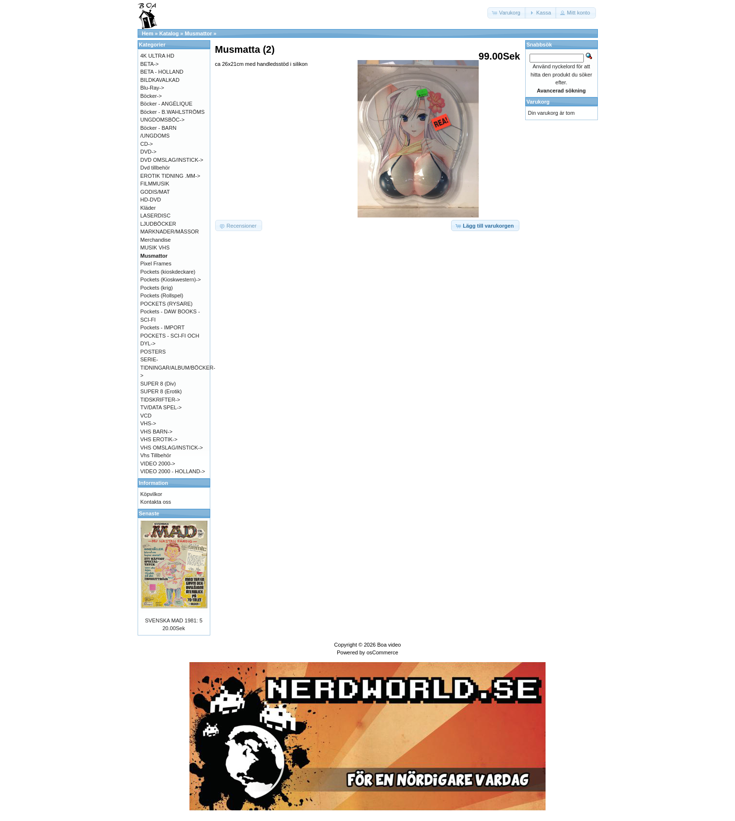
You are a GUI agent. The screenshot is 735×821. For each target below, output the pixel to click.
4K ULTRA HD (157, 56)
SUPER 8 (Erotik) (161, 391)
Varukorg (538, 102)
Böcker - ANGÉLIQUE (167, 104)
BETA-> (150, 64)
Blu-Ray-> (152, 88)
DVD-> (148, 152)
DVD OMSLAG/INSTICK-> (172, 160)
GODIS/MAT (155, 192)
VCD (146, 415)
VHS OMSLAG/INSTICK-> (172, 447)
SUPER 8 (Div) (158, 384)
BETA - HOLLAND (162, 72)
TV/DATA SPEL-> (161, 407)
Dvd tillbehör (155, 167)
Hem (148, 33)
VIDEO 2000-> (158, 463)
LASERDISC (156, 215)
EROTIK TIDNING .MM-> (171, 176)
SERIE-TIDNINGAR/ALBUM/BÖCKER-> (178, 367)
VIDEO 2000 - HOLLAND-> (173, 471)
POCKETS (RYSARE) (167, 304)
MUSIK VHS (155, 247)
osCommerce (382, 652)
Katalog (169, 33)
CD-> (147, 144)
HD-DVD (151, 199)
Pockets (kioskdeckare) (168, 272)
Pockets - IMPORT (163, 327)
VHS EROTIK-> (159, 439)
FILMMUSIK (155, 183)
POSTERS (153, 352)
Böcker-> (151, 96)
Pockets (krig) (157, 288)
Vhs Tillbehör (156, 455)
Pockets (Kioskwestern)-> (171, 279)
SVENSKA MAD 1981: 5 (174, 620)
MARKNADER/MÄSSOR (170, 231)
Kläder (148, 208)
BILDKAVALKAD (160, 80)
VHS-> (148, 423)
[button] (506, 12)
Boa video (389, 645)
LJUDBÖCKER (158, 224)
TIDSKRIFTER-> (160, 400)
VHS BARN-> (156, 431)
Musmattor (198, 33)
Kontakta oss (156, 502)
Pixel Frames (156, 263)
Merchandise (156, 240)
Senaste (149, 513)
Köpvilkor (151, 494)
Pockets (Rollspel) (162, 295)
